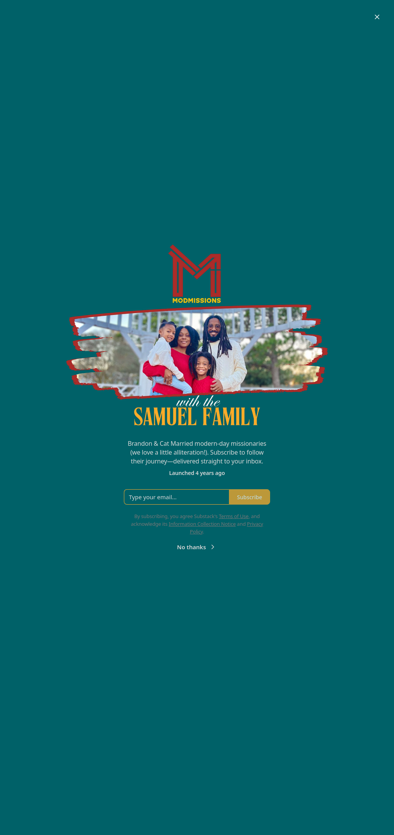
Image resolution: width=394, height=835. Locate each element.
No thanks (197, 547)
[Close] (377, 17)
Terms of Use (234, 516)
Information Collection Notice (202, 523)
